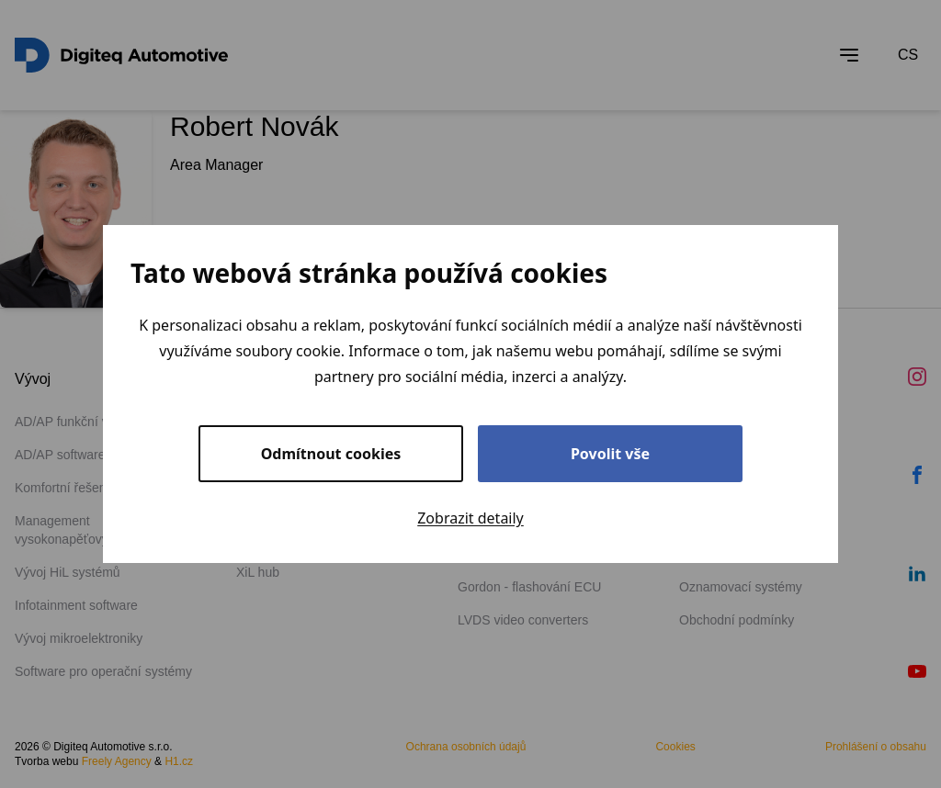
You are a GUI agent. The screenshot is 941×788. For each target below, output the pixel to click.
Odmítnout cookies (331, 454)
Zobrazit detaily (470, 518)
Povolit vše (610, 454)
